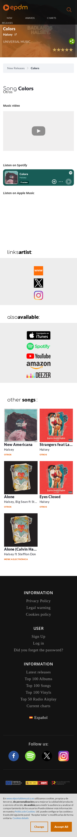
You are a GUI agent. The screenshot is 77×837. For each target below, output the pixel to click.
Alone (9, 496)
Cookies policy (38, 614)
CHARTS (51, 18)
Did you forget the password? (38, 650)
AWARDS (30, 18)
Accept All (61, 826)
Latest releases (38, 672)
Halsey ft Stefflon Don (20, 554)
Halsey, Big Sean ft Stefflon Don (26, 501)
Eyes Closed (50, 496)
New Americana (18, 444)
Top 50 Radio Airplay (38, 699)
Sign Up (38, 636)
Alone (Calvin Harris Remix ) (29, 549)
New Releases (16, 68)
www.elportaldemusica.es (20, 798)
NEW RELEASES (7, 20)
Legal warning (38, 607)
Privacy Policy (38, 601)
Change (39, 826)
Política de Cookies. (25, 811)
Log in (70, 18)
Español (41, 717)
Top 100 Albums (38, 679)
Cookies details (21, 818)
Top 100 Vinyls (38, 692)
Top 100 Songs (38, 685)
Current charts (38, 706)
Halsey (8, 34)
